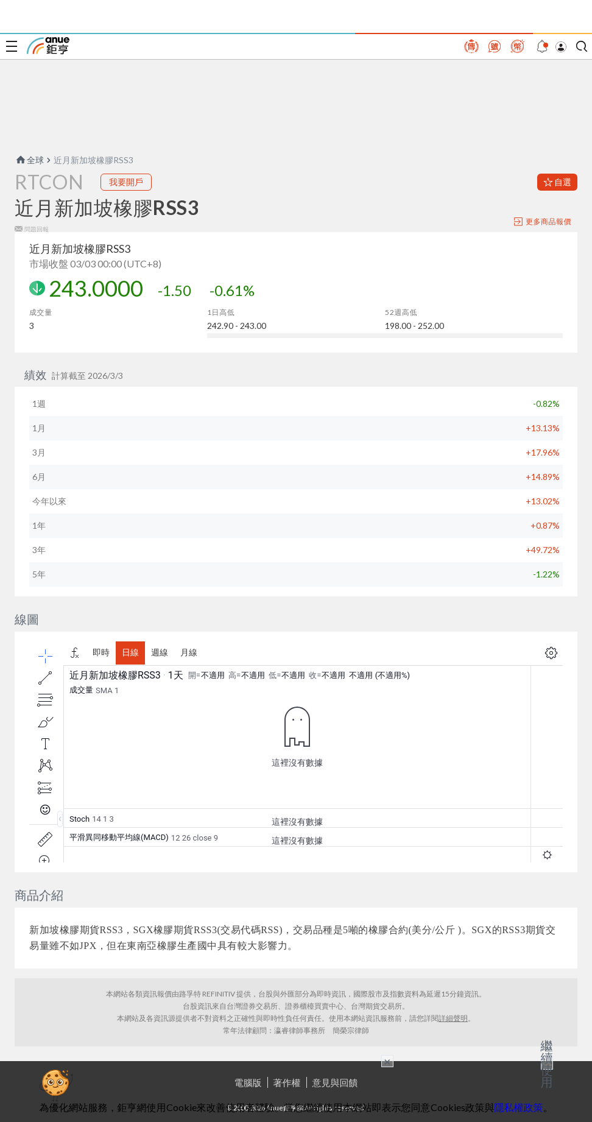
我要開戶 (126, 182)
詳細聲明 (453, 1018)
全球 (29, 160)
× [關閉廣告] (387, 1061)
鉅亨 (48, 46)
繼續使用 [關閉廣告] (547, 1063)
